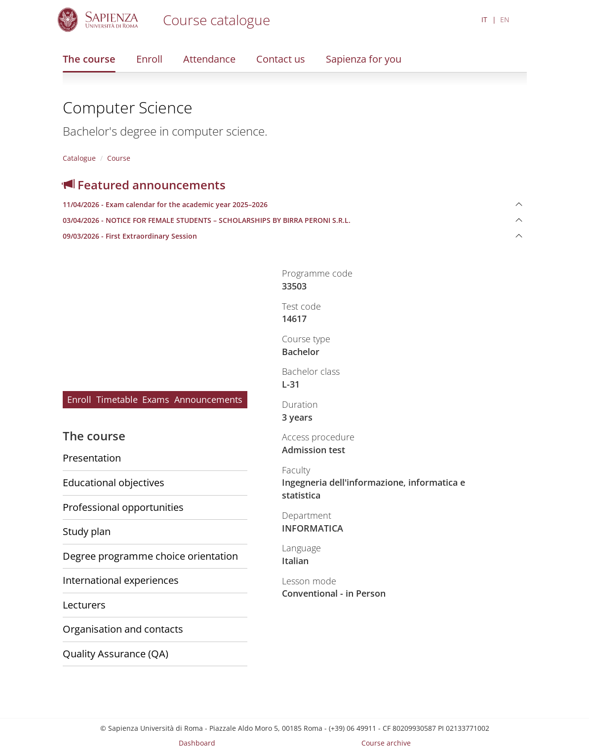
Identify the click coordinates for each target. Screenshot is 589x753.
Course (118, 158)
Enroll (149, 59)
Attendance (209, 59)
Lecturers (84, 604)
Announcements (208, 399)
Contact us (280, 59)
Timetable (117, 399)
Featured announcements (144, 185)
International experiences (121, 580)
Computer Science (128, 107)
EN (505, 19)
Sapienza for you (363, 59)
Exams (155, 399)
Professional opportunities (123, 507)
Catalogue (79, 158)
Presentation (92, 458)
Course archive (386, 743)
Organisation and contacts (123, 629)
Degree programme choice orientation (150, 556)
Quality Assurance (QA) (115, 653)
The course (89, 59)
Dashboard (197, 743)
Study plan (87, 531)
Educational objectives (113, 482)
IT (484, 19)
